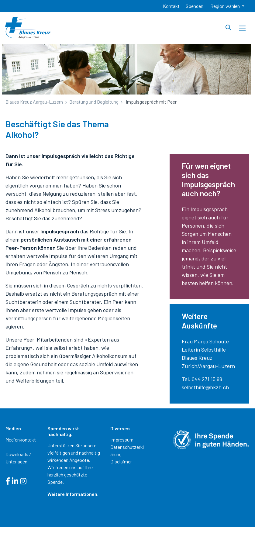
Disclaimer (121, 461)
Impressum (121, 439)
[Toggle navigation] (242, 28)
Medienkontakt (20, 439)
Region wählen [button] (225, 6)
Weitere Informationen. (72, 494)
